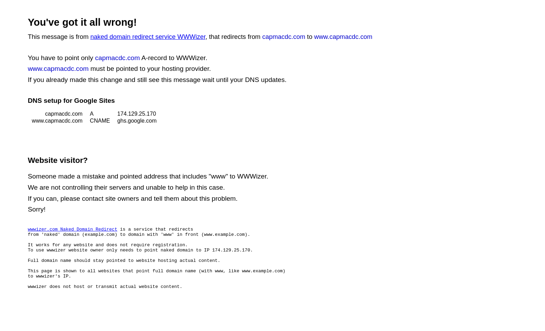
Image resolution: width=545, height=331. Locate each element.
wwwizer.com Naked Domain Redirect (72, 230)
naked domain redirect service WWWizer (147, 36)
